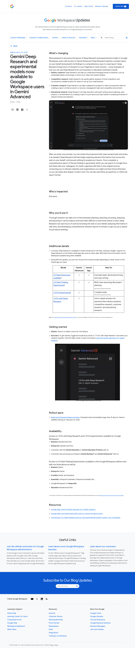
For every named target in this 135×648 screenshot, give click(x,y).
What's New (11, 629)
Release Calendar (101, 6)
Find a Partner (54, 623)
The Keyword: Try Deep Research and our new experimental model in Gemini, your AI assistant (85, 518)
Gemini (55, 38)
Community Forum (14, 620)
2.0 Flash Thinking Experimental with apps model (65, 317)
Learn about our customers (103, 546)
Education (83, 38)
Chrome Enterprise (97, 620)
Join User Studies (97, 629)
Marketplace (54, 626)
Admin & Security (69, 38)
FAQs (51, 629)
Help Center (88, 6)
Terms (56, 645)
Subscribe (120, 6)
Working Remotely (56, 620)
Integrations (53, 633)
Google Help (12, 623)
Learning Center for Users (17, 616)
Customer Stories (55, 616)
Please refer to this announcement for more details (111, 495)
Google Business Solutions (100, 623)
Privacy (52, 645)
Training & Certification (58, 636)
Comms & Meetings (18, 38)
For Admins (78, 6)
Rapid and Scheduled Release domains (65, 417)
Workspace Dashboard (16, 626)
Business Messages (97, 626)
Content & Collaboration (39, 38)
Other (18, 102)
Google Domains (96, 616)
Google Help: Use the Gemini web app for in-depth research (73, 510)
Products (68, 6)
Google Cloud (95, 613)
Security (52, 613)
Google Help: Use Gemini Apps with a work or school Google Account (77, 514)
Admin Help (11, 613)
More (94, 38)
